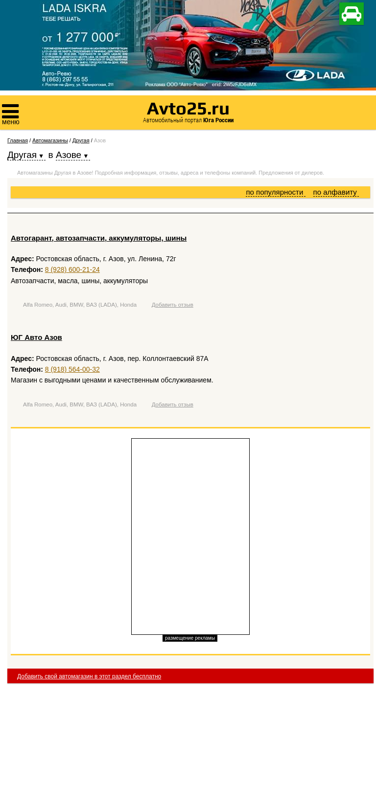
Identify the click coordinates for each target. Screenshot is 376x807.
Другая (81, 140)
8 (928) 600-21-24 (72, 269)
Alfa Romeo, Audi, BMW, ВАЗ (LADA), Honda (80, 305)
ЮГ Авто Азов (36, 337)
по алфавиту (336, 192)
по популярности (275, 192)
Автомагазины (50, 140)
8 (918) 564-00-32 (72, 369)
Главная (17, 140)
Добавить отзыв (172, 305)
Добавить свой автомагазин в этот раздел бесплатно (89, 676)
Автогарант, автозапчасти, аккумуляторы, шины (99, 238)
